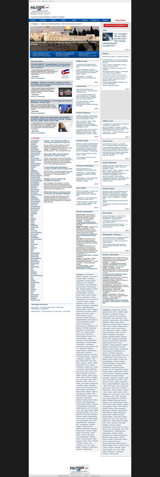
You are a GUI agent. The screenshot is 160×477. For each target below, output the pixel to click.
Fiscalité (89, 336)
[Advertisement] (92, 9)
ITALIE (32, 222)
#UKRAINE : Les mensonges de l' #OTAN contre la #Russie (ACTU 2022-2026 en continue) (65, 54)
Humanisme (33, 211)
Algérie (84, 278)
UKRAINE (33, 289)
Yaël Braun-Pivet (35, 300)
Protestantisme (84, 424)
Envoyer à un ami (76, 475)
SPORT (95, 439)
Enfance (78, 324)
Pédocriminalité (92, 416)
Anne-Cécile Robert (35, 151)
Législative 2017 (106, 394)
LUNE (90, 381)
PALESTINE (33, 273)
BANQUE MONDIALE (86, 289)
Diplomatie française (88, 307)
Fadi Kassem (34, 193)
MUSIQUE (79, 400)
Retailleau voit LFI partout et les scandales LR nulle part (55, 179)
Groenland (88, 352)
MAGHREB (92, 385)
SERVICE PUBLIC (121, 443)
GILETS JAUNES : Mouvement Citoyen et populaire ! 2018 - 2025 (113, 79)
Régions (105, 20)
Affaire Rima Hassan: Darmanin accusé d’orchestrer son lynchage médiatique (57, 192)
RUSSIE (32, 284)
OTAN (32, 270)
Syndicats (79, 441)
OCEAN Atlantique (82, 406)
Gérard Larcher (34, 210)
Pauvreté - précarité (81, 416)
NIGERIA (88, 404)
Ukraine (32, 291)
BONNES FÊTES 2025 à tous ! (86, 246)
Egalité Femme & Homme (109, 343)
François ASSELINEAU (34, 197)
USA (31, 293)
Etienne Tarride (34, 189)
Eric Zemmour (34, 186)
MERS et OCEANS (81, 396)
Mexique (90, 396)
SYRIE (32, 287)
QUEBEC (33, 280)
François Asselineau (35, 194)
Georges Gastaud (35, 206)
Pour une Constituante (36, 275)
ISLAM (78, 363)
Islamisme (33, 218)
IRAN (94, 361)
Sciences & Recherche (87, 435)
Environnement (34, 182)
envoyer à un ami (35, 1)
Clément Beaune (35, 165)
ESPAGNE (33, 187)
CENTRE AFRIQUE (35, 160)
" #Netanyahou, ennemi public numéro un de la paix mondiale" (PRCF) (86, 198)
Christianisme (86, 297)
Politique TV (95, 20)
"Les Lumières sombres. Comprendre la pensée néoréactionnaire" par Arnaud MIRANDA (115, 238)
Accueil (33, 20)
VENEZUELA (34, 296)
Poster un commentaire (38, 78)
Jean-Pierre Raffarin (35, 239)
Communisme (94, 299)
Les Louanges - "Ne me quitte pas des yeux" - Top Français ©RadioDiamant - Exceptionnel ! (47, 308)
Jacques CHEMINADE (34, 224)
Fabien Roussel (34, 191)
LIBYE (32, 249)
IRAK (31, 217)
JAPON (32, 229)
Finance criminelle (81, 336)
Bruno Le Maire (34, 158)
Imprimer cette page (63, 475)
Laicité (32, 242)
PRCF (32, 279)
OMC (96, 408)
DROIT (89, 309)
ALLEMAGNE (34, 146)
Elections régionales (89, 317)
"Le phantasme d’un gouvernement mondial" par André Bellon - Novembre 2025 (86, 66)
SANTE (93, 433)
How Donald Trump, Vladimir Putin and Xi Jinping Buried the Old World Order (86, 235)
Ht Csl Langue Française (83, 357)
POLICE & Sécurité (92, 418)
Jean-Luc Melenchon (36, 232)
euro (82, 332)
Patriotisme (94, 414)
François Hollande (35, 201)
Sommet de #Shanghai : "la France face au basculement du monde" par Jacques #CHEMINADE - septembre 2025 (87, 193)
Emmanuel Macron (35, 179)
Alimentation (90, 278)
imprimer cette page (49, 1)
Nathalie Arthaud (35, 261)
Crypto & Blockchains (108, 332)
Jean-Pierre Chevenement (34, 236)
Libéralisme (33, 248)
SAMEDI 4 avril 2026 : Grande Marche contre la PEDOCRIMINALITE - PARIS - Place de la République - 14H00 (87, 117)
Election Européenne (36, 175)
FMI (94, 336)
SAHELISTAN (86, 433)
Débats (74, 20)
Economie (88, 311)
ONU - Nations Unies (86, 410)
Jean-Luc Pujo (34, 234)
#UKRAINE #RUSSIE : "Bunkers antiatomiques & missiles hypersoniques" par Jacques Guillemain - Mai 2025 (87, 104)
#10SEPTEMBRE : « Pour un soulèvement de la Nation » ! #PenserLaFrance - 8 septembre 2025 (86, 267)
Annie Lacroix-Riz (35, 153)
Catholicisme (90, 291)
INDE (31, 215)
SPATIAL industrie (87, 439)
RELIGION (94, 428)
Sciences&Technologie (82, 437)
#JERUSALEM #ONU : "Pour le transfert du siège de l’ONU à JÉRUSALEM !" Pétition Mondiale (42, 54)
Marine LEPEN (34, 255)
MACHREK (80, 385)
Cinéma (93, 297)
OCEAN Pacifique (81, 408)
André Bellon (34, 147)
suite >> (96, 82)
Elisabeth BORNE (35, 177)
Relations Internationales (83, 428)
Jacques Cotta (34, 227)
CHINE (32, 161)
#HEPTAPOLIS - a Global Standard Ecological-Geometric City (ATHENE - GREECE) (86, 174)
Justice (90, 375)
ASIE (77, 289)
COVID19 (33, 167)
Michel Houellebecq (35, 258)
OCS (31, 268)
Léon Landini (34, 244)
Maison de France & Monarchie (84, 387)
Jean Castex (33, 230)
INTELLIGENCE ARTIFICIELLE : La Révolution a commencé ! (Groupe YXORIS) (115, 72)
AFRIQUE (79, 276)
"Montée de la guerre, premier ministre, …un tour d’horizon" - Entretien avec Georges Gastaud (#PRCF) (87, 203)
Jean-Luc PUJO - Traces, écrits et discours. (114, 75)
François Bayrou (34, 199)
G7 (78, 348)
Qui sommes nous (95, 475)
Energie (92, 322)
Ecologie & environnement (34, 171)
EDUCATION (85, 313)
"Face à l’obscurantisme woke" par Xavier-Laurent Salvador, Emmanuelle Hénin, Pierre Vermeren (114, 246)
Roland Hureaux (34, 282)
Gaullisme (90, 348)
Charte (85, 475)
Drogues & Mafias (81, 309)
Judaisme (84, 375)
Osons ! (63, 20)
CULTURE (91, 303)
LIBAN (32, 246)
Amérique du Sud (81, 283)
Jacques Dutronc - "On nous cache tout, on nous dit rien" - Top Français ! (51, 311)
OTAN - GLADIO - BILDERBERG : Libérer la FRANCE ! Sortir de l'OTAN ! (114, 65)
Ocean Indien (92, 406)
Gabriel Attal (33, 204)
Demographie (85, 305)
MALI (31, 251)
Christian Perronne (35, 163)
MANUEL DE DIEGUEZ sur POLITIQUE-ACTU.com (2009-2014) (86, 169)
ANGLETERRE (34, 149)
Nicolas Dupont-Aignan (88, 402)
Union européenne (107, 449)
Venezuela (33, 298)
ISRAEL (32, 220)
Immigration (33, 213)
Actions (53, 20)
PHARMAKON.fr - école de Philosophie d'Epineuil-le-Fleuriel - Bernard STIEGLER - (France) (87, 179)
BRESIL (32, 156)
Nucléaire (95, 404)
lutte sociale (123, 396)
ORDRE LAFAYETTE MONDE (119, 421)
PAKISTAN (33, 272)
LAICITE (88, 377)
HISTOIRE (94, 354)
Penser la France (81, 418)
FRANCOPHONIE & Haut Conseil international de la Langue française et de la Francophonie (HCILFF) (115, 61)
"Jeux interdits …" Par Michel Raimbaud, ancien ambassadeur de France (86, 78)
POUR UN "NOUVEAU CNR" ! (110, 85)
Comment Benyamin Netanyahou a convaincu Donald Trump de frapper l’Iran (58, 168)
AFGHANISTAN (34, 140)
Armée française (34, 154)
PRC (31, 277)
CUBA (32, 168)
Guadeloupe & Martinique (83, 354)
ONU (78, 410)
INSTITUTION (84, 361)
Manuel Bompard (35, 253)
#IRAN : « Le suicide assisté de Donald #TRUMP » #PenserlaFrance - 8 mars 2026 (87, 54)
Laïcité (32, 241)
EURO (78, 332)
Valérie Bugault (34, 294)
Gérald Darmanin (35, 208)
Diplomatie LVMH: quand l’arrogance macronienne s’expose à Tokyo (56, 154)
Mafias (86, 385)
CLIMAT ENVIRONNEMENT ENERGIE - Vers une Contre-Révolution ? (114, 83)
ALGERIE (33, 144)
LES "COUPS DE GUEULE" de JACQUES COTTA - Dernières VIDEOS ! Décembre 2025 (87, 91)
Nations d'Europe (107, 412)
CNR (88, 299)
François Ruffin (34, 203)
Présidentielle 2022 (120, 431)
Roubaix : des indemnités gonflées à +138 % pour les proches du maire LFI (61, 24)
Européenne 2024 (89, 332)
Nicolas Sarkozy (34, 266)
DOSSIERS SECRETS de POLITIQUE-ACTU (114, 77)
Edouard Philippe (35, 173)
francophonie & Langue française (85, 346)
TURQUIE (95, 441)
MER (93, 394)
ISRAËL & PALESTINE (121, 382)
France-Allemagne (81, 338)
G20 (96, 346)
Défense (78, 305)
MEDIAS (89, 394)
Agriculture (86, 276)
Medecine (88, 391)
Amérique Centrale (90, 280)
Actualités (43, 20)
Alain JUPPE (34, 142)
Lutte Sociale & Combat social (89, 383)
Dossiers (85, 20)
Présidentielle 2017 (81, 422)
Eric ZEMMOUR (34, 184)
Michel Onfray (34, 260)
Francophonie (89, 344)
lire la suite (35, 76)
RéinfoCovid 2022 (87, 426)
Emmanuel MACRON (36, 180)
